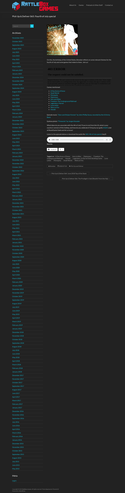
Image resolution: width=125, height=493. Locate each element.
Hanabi (53, 109)
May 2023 (15, 142)
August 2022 (16, 174)
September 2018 (18, 343)
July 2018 (15, 350)
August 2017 (16, 390)
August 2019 (16, 303)
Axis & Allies (76, 156)
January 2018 (17, 372)
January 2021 (17, 242)
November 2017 (18, 379)
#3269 (105, 128)
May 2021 (15, 228)
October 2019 (17, 296)
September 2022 (18, 171)
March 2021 (16, 235)
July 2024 (15, 95)
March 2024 (16, 110)
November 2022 (18, 163)
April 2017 (16, 397)
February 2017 (17, 404)
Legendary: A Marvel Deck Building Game (87, 158)
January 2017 (17, 408)
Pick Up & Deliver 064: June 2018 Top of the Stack (68, 173)
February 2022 (17, 196)
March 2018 (16, 364)
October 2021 (17, 210)
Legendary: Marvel (57, 103)
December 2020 (18, 246)
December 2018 (18, 332)
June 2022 (16, 181)
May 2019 (15, 314)
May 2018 (15, 357)
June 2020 (16, 268)
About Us (72, 5)
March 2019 (16, 321)
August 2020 (16, 260)
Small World (54, 93)
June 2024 (16, 99)
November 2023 (18, 124)
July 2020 (15, 264)
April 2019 (16, 318)
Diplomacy (54, 97)
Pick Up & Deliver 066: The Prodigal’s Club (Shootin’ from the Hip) (86, 179)
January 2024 (17, 117)
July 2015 (15, 461)
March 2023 (16, 149)
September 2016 (18, 418)
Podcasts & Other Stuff (94, 5)
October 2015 (17, 451)
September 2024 (18, 88)
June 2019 (16, 311)
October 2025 (17, 41)
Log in (14, 481)
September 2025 (18, 45)
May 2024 (15, 102)
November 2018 (18, 336)
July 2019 (15, 307)
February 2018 (17, 368)
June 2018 (16, 354)
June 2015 (16, 465)
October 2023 (17, 128)
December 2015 (18, 443)
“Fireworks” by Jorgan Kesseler (69, 121)
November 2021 (18, 207)
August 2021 (16, 217)
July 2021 (15, 221)
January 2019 (17, 329)
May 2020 (15, 271)
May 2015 (15, 469)
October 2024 (17, 84)
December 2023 (18, 120)
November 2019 (18, 293)
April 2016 (16, 429)
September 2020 (18, 257)
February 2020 (17, 282)
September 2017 (18, 386)
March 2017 (16, 400)
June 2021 (16, 224)
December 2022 (18, 160)
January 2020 (17, 286)
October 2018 (17, 339)
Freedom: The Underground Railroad (63, 101)
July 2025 (15, 52)
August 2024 (16, 92)
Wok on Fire (54, 107)
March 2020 (16, 278)
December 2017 (18, 375)
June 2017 (16, 393)
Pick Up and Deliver (77, 166)
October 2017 (17, 382)
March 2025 (16, 66)
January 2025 (17, 74)
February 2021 (17, 239)
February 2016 (17, 436)
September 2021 (18, 214)
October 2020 (17, 253)
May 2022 (15, 185)
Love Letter (54, 105)
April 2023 (16, 145)
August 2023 (16, 135)
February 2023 (17, 153)
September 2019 (18, 300)
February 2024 (17, 113)
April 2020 (16, 275)
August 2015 (16, 458)
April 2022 (16, 189)
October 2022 (17, 167)
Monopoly (54, 95)
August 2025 (16, 49)
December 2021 (18, 203)
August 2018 (16, 347)
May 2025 (15, 59)
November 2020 (18, 250)
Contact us (109, 5)
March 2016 (16, 433)
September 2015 (18, 454)
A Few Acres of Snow (57, 91)
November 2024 (18, 81)
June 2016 (16, 426)
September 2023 (18, 131)
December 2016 (18, 411)
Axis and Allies (55, 99)
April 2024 (16, 106)
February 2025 (17, 70)
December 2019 (18, 289)
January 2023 (17, 156)
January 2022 (17, 199)
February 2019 (17, 325)
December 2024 (18, 77)
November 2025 (18, 38)
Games (81, 5)
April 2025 (16, 63)
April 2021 (16, 232)
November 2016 (18, 415)
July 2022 (15, 178)
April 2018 (16, 361)
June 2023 (16, 138)
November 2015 (18, 447)
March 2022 (16, 192)
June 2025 (16, 56)
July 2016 (15, 422)
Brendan (52, 166)
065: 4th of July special (94, 134)
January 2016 (17, 440)
